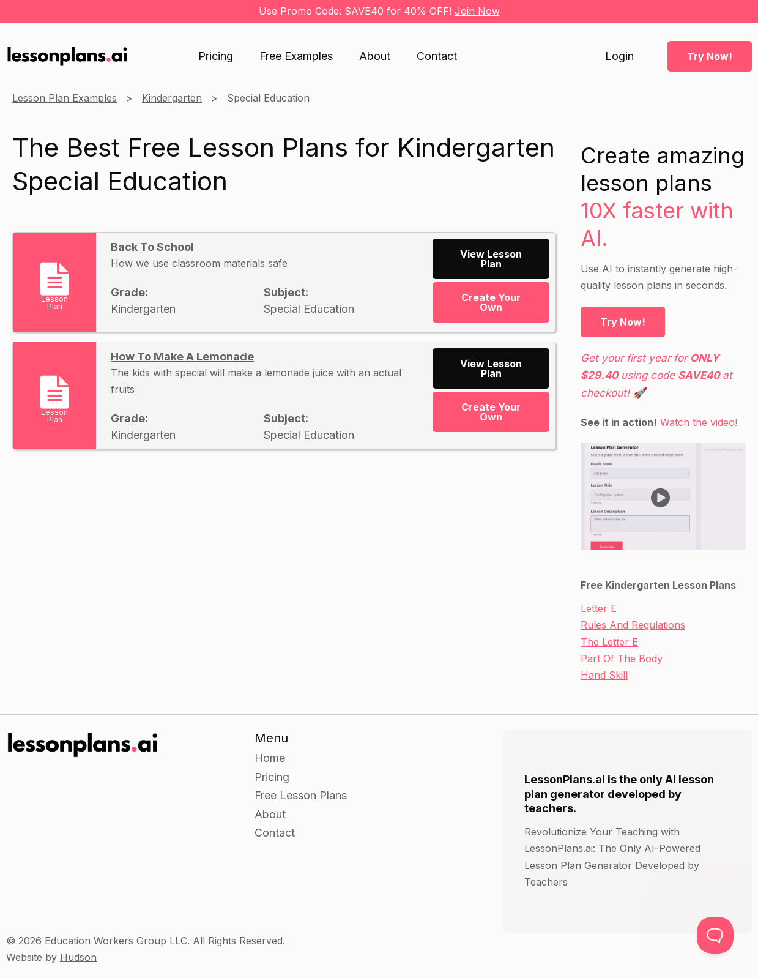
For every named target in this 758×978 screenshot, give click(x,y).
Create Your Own (491, 302)
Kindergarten (172, 98)
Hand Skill (604, 675)
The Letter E (609, 642)
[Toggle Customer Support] (715, 935)
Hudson (78, 957)
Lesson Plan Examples (64, 98)
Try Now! (709, 56)
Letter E (599, 608)
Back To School (152, 247)
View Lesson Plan (491, 259)
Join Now (477, 11)
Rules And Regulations (633, 625)
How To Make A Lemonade (182, 356)
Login (619, 56)
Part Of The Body (622, 658)
